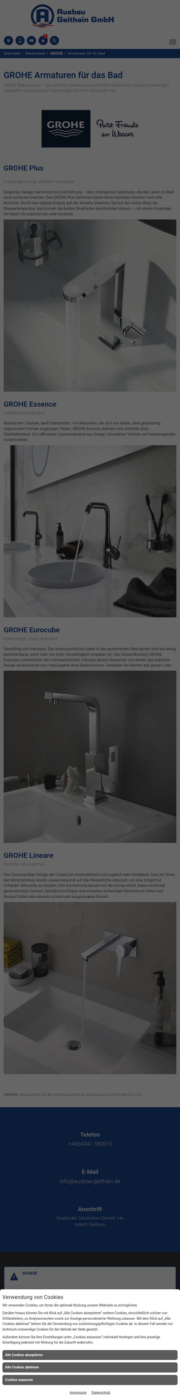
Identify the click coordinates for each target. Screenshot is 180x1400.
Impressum (78, 1392)
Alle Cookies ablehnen (22, 1367)
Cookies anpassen (19, 1380)
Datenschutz (100, 1392)
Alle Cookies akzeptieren (24, 1355)
